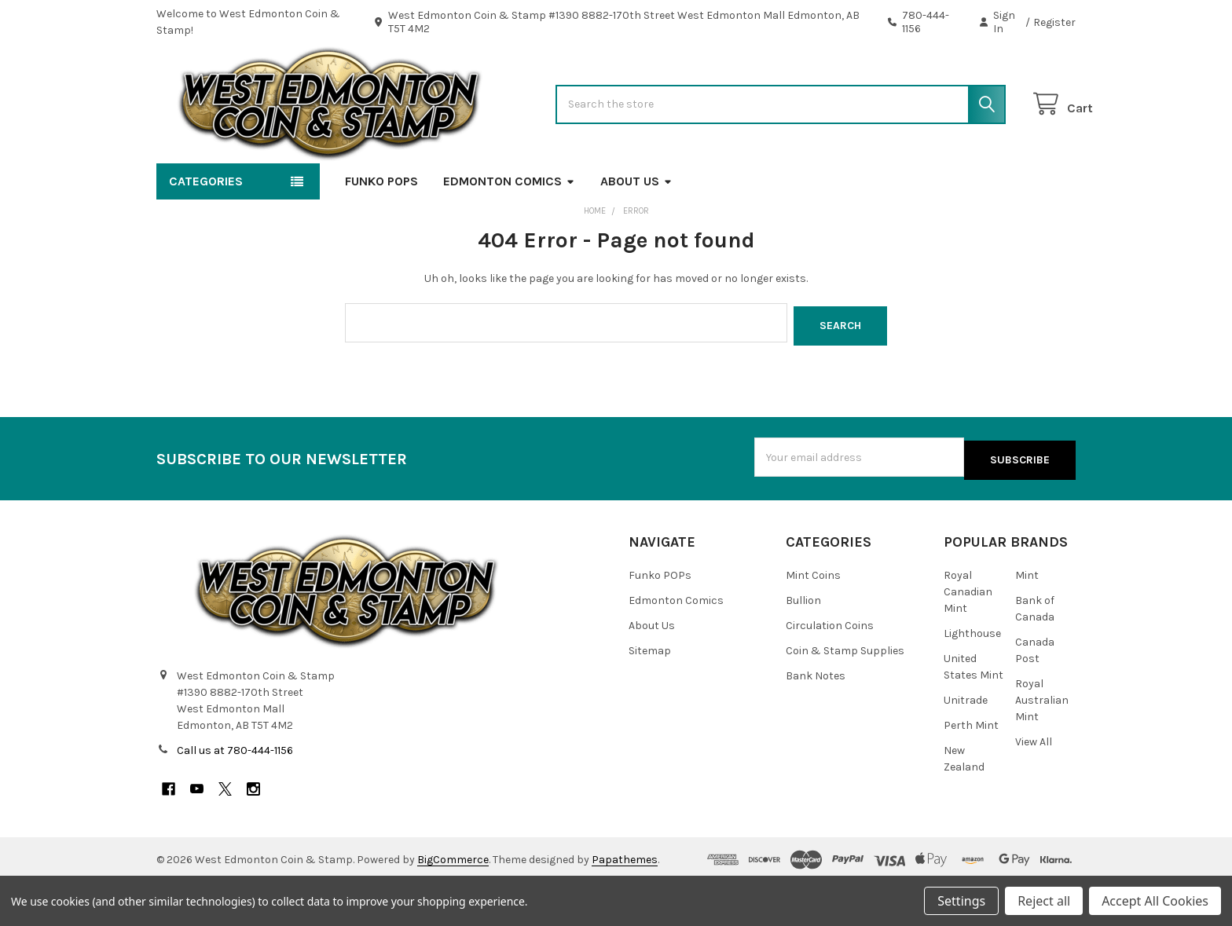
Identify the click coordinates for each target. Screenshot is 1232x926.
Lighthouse (972, 678)
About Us (636, 231)
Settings (961, 901)
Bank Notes (815, 720)
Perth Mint (971, 770)
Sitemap (650, 695)
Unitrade (966, 745)
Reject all (1044, 901)
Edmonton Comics (509, 231)
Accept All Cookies (1155, 901)
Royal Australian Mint (1042, 745)
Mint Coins (813, 620)
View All (1033, 786)
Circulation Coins (830, 670)
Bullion (803, 645)
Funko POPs (381, 231)
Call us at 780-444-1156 (235, 794)
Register (1054, 22)
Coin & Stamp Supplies (845, 695)
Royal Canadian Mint (968, 636)
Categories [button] (206, 231)
